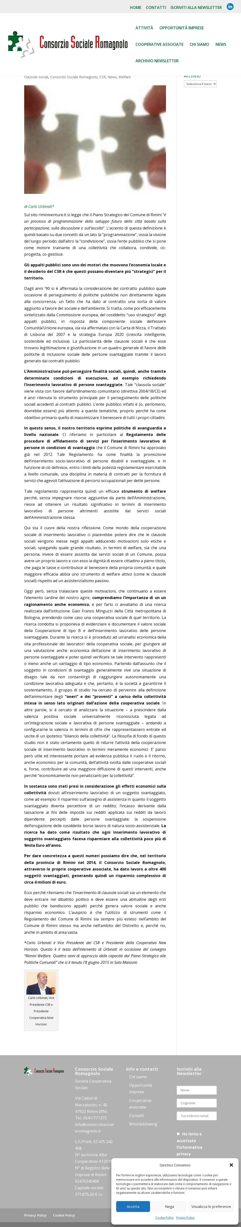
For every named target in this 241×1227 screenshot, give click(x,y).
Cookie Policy (164, 1218)
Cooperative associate (159, 45)
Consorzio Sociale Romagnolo (74, 77)
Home (135, 8)
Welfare (125, 77)
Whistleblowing (143, 1124)
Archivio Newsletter (157, 61)
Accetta (133, 1206)
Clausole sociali (36, 77)
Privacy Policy (185, 1218)
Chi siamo (199, 45)
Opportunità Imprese (181, 28)
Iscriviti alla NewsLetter (196, 8)
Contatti (156, 8)
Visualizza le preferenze (211, 1206)
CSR (102, 77)
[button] (231, 1165)
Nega (169, 1206)
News (221, 45)
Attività (144, 28)
